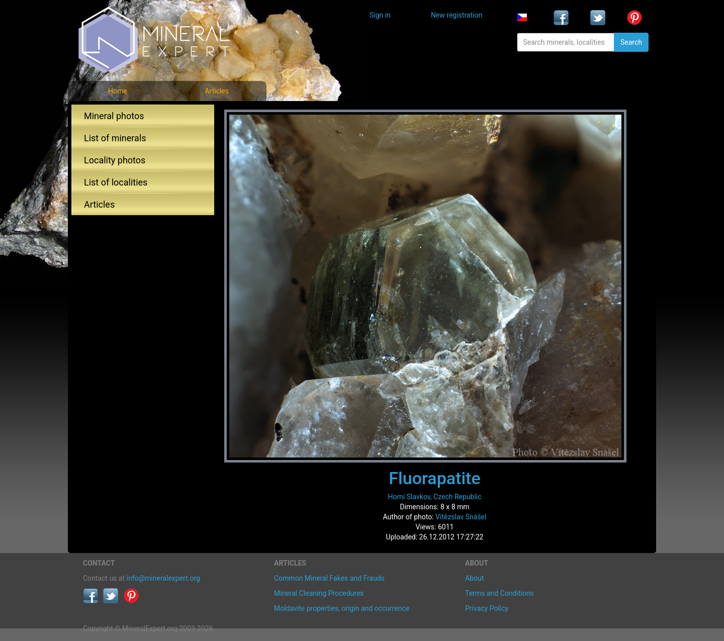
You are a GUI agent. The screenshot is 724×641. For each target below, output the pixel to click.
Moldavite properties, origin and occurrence (341, 608)
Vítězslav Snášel (460, 517)
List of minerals (115, 138)
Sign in (380, 15)
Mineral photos (114, 116)
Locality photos (114, 160)
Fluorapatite (434, 478)
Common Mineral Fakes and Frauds (329, 578)
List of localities (115, 182)
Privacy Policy (486, 608)
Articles (217, 91)
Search (631, 42)
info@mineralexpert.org (163, 578)
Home (117, 91)
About (474, 578)
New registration (456, 15)
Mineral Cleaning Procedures (319, 593)
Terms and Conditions (499, 593)
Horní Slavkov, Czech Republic (434, 497)
